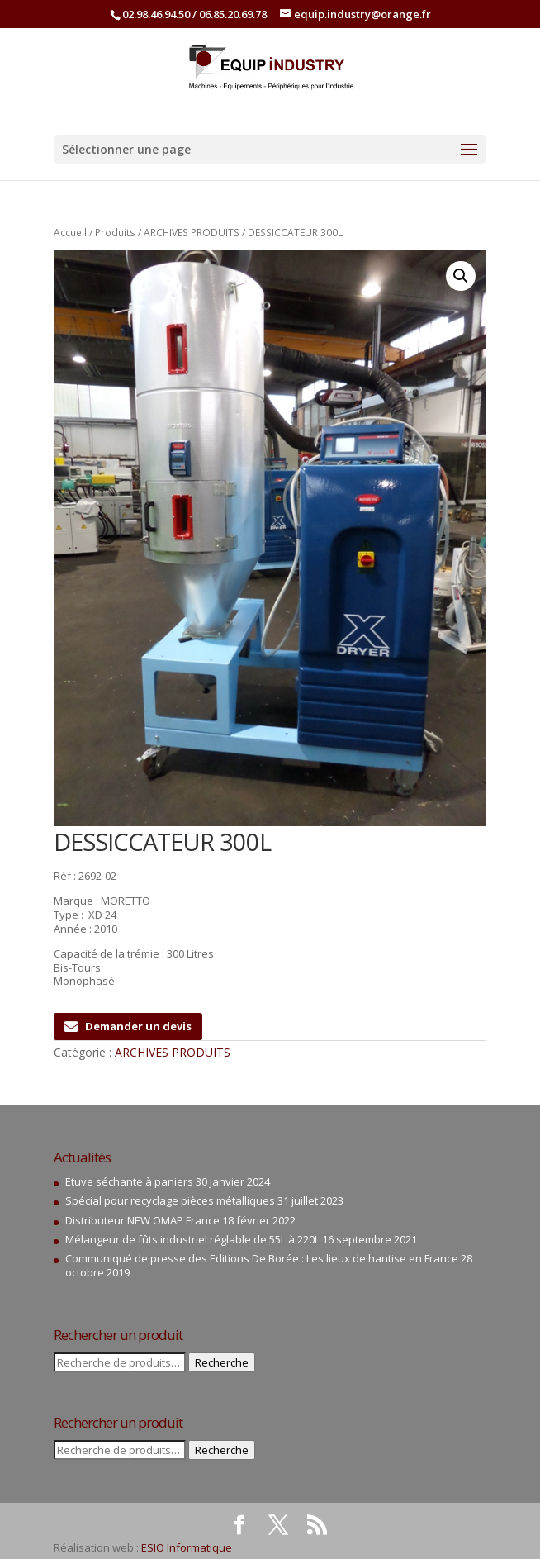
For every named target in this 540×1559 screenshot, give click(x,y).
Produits (115, 233)
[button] (461, 276)
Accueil (70, 233)
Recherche (222, 1362)
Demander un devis (128, 1026)
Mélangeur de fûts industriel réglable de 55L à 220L (192, 1239)
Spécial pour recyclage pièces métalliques (170, 1200)
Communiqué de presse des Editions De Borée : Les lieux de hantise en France (261, 1258)
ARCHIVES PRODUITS (191, 233)
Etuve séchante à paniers (129, 1181)
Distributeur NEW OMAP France (142, 1220)
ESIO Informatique (186, 1547)
